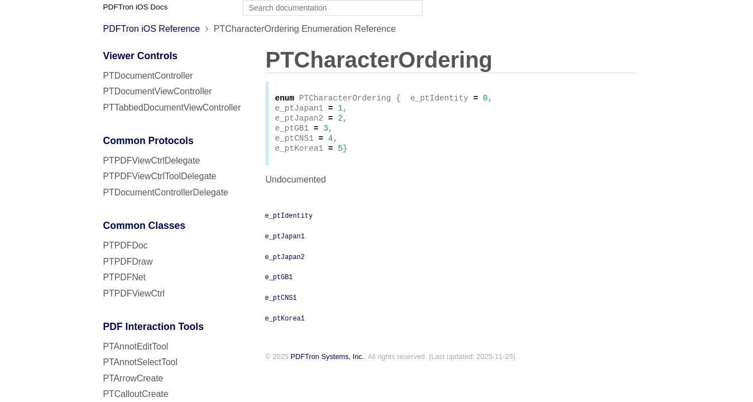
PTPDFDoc (125, 245)
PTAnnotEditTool (136, 346)
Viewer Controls (140, 55)
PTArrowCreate (133, 378)
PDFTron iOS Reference (151, 29)
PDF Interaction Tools (153, 326)
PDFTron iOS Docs (135, 7)
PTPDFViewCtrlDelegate (151, 160)
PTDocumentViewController (157, 91)
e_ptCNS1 (281, 303)
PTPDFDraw (128, 261)
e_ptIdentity (289, 221)
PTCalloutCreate (136, 394)
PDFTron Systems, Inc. (327, 363)
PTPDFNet (124, 277)
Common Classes (144, 225)
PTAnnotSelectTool (140, 362)
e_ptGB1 (279, 283)
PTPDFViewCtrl (134, 293)
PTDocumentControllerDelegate (165, 192)
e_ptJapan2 (285, 263)
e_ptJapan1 (285, 242)
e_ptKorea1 (285, 324)
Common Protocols (148, 140)
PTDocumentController (148, 75)
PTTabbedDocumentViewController (172, 107)
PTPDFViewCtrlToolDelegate (160, 176)
